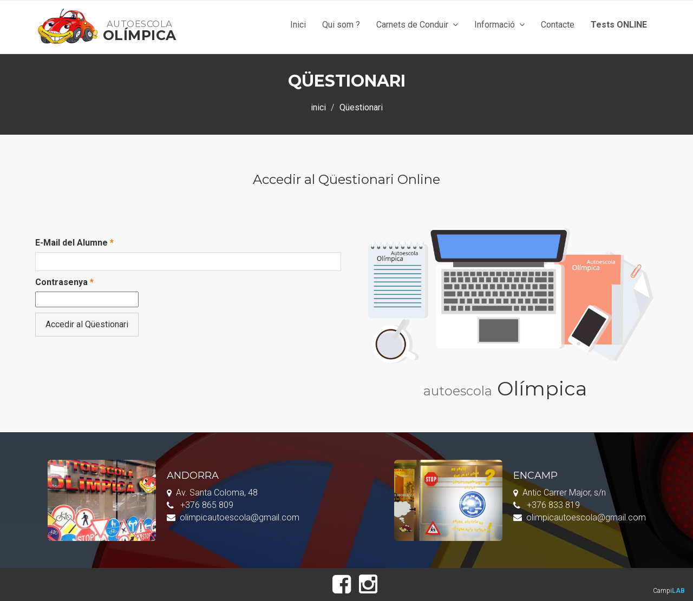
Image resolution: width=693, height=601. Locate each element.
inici (318, 107)
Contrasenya (64, 282)
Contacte (557, 24)
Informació (499, 24)
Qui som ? (341, 24)
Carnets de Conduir (417, 24)
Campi (669, 591)
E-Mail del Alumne (74, 242)
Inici (298, 24)
